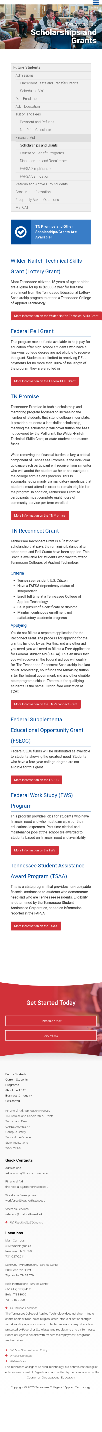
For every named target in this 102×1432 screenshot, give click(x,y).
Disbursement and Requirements (45, 161)
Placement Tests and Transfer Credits (49, 83)
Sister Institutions (16, 1142)
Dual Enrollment (28, 99)
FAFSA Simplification (36, 169)
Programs (12, 1085)
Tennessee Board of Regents (25, 1372)
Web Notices (18, 1361)
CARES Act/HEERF (17, 1126)
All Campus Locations (24, 1308)
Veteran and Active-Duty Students (42, 184)
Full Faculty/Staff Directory (26, 1222)
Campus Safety (15, 1132)
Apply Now (51, 1035)
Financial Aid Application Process (27, 1110)
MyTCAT (22, 207)
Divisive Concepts (21, 1355)
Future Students (26, 67)
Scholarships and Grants (39, 145)
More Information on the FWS (34, 850)
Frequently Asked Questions (37, 200)
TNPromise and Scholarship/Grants (29, 1116)
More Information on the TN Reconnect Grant (45, 704)
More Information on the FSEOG (36, 780)
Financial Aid (25, 137)
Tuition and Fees (28, 114)
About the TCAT (15, 1090)
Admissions (25, 75)
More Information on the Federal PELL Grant (45, 381)
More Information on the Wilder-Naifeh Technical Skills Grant (56, 316)
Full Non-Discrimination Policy (29, 1350)
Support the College (18, 1137)
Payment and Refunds (37, 122)
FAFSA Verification (34, 176)
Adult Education (28, 106)
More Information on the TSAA (36, 926)
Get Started (12, 1101)
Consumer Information (33, 192)
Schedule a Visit (32, 91)
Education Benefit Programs (42, 153)
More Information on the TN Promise (40, 515)
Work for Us (13, 1148)
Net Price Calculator (35, 130)
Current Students (16, 1079)
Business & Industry (18, 1095)
